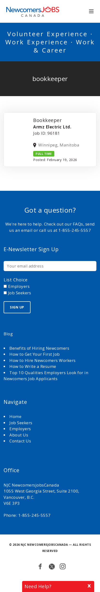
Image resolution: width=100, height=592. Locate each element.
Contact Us (20, 441)
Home (16, 416)
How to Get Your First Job (34, 354)
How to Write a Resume (32, 366)
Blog (8, 334)
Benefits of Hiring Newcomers (39, 348)
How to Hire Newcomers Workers (42, 360)
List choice (16, 280)
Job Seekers (20, 422)
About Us (19, 435)
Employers (20, 428)
